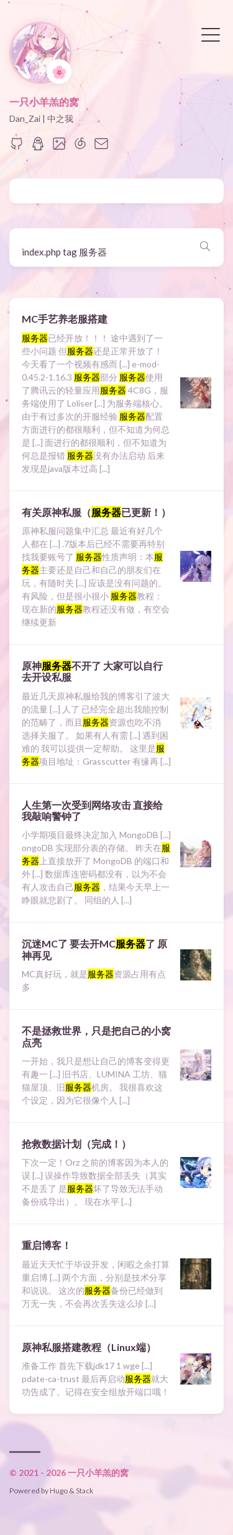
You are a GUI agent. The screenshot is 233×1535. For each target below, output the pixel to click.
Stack (84, 1490)
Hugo (59, 1490)
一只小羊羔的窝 (44, 102)
